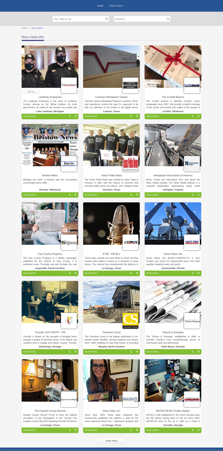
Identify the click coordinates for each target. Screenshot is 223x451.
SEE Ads (31, 91)
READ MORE (29, 116)
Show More (111, 440)
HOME (100, 6)
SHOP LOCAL (116, 6)
